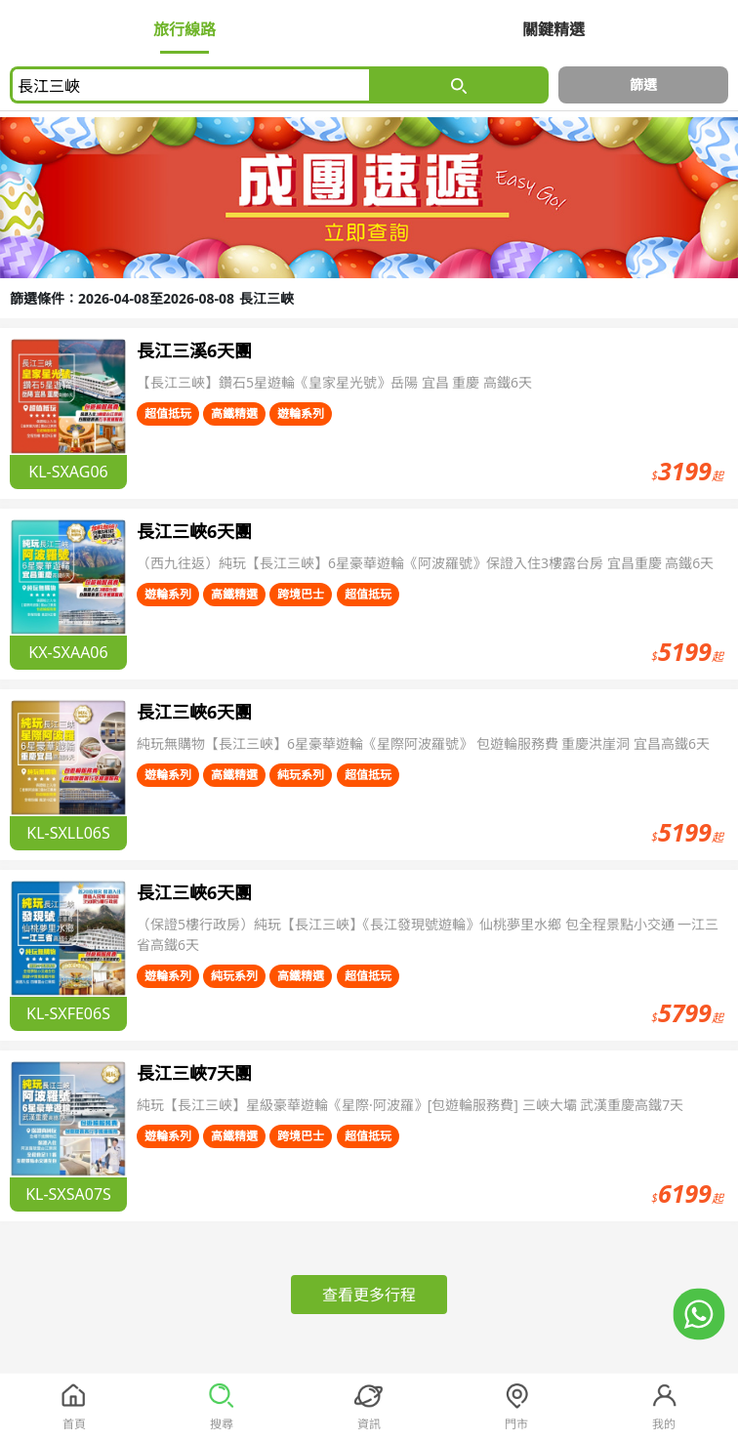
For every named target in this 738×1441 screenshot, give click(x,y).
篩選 (643, 84)
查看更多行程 (369, 1294)
